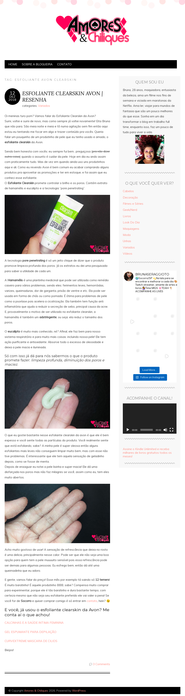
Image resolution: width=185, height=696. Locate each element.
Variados (44, 106)
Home (12, 64)
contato (92, 601)
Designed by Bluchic (171, 691)
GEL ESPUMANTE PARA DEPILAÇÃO (30, 632)
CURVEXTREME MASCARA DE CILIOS (31, 641)
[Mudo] (165, 430)
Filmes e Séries (133, 203)
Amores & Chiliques (36, 690)
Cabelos (128, 191)
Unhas (127, 241)
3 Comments (101, 664)
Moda (127, 235)
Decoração (130, 197)
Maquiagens (131, 229)
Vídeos (127, 253)
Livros (127, 216)
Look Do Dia (131, 222)
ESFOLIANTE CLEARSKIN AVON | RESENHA (62, 96)
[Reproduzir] (128, 430)
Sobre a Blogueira (37, 64)
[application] (150, 418)
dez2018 (12, 98)
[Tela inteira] (171, 430)
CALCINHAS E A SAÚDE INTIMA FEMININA (34, 622)
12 (12, 93)
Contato (64, 64)
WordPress (79, 690)
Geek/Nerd (130, 210)
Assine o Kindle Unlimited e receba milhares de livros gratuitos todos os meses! (147, 452)
